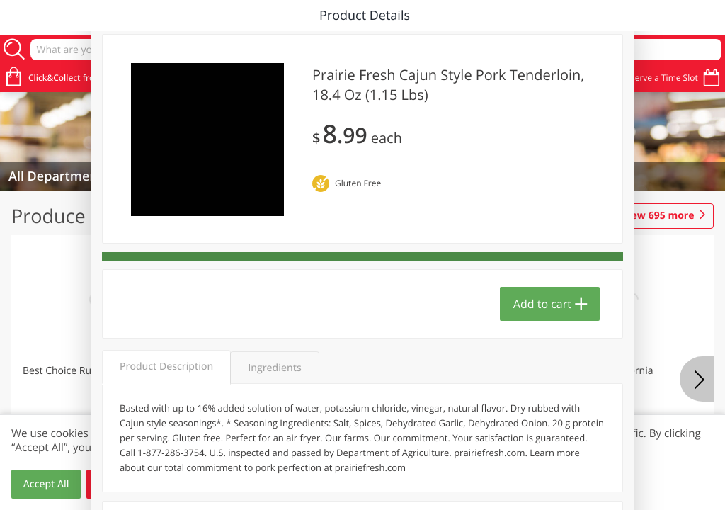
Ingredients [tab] (274, 368)
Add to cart (542, 304)
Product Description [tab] (166, 366)
